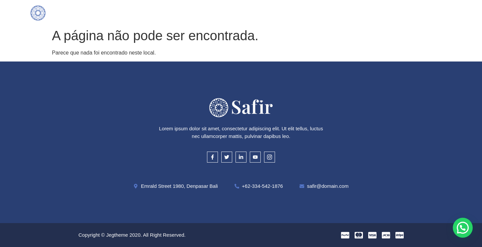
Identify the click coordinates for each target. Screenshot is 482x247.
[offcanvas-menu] (448, 12)
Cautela (268, 12)
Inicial (130, 12)
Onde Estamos (308, 12)
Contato (349, 12)
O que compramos (172, 12)
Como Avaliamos (226, 12)
